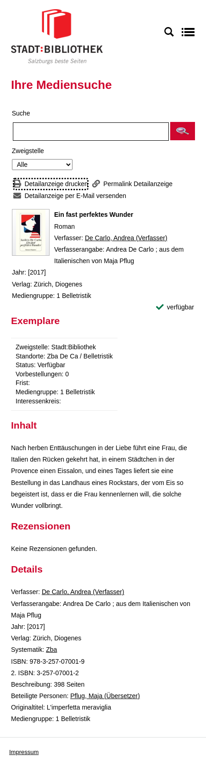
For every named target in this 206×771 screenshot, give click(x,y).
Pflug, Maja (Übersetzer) (105, 695)
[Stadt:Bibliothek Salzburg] (57, 36)
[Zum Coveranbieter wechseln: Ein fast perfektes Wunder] (31, 232)
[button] (182, 131)
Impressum (24, 752)
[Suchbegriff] (91, 131)
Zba (51, 649)
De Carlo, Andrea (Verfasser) (126, 238)
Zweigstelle (28, 150)
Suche (21, 113)
